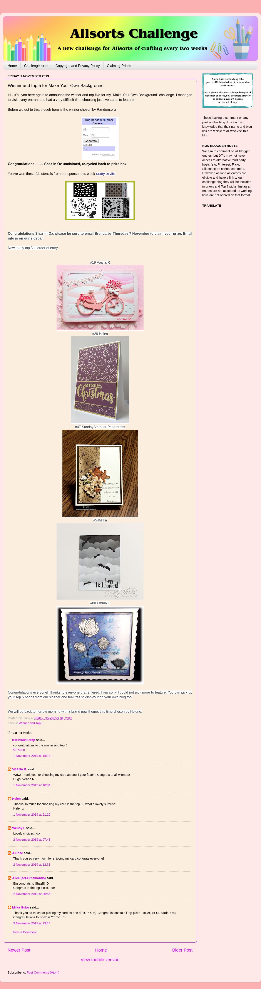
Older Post (182, 950)
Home (12, 66)
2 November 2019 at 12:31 (31, 864)
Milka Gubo (20, 907)
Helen (16, 798)
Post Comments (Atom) (43, 972)
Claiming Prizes (119, 66)
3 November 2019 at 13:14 (31, 923)
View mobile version (100, 959)
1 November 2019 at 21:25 (31, 814)
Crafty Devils (105, 174)
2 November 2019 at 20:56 (31, 894)
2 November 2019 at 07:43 (31, 839)
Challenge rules (36, 66)
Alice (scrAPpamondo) (29, 878)
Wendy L (18, 828)
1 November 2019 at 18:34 (31, 785)
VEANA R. (19, 769)
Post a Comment (25, 932)
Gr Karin (19, 749)
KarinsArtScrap (23, 740)
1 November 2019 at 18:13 (31, 756)
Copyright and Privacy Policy (77, 66)
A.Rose (17, 853)
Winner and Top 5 (31, 723)
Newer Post (19, 950)
